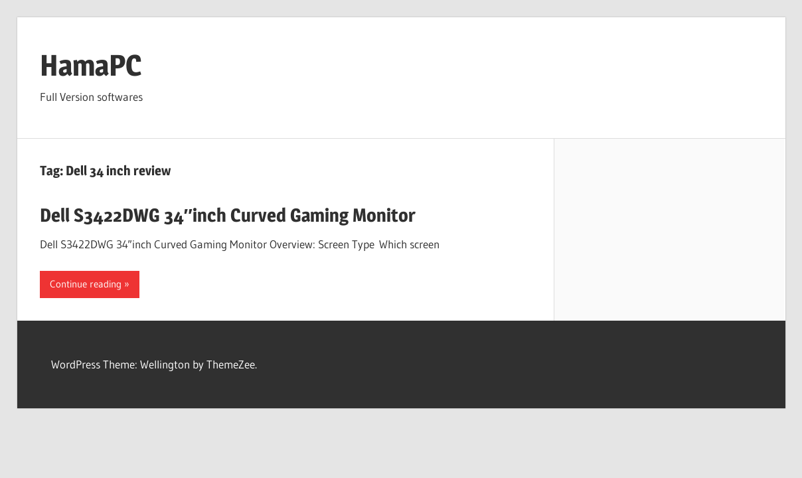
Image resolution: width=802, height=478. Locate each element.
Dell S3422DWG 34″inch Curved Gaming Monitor (228, 215)
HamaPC (90, 65)
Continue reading (85, 284)
